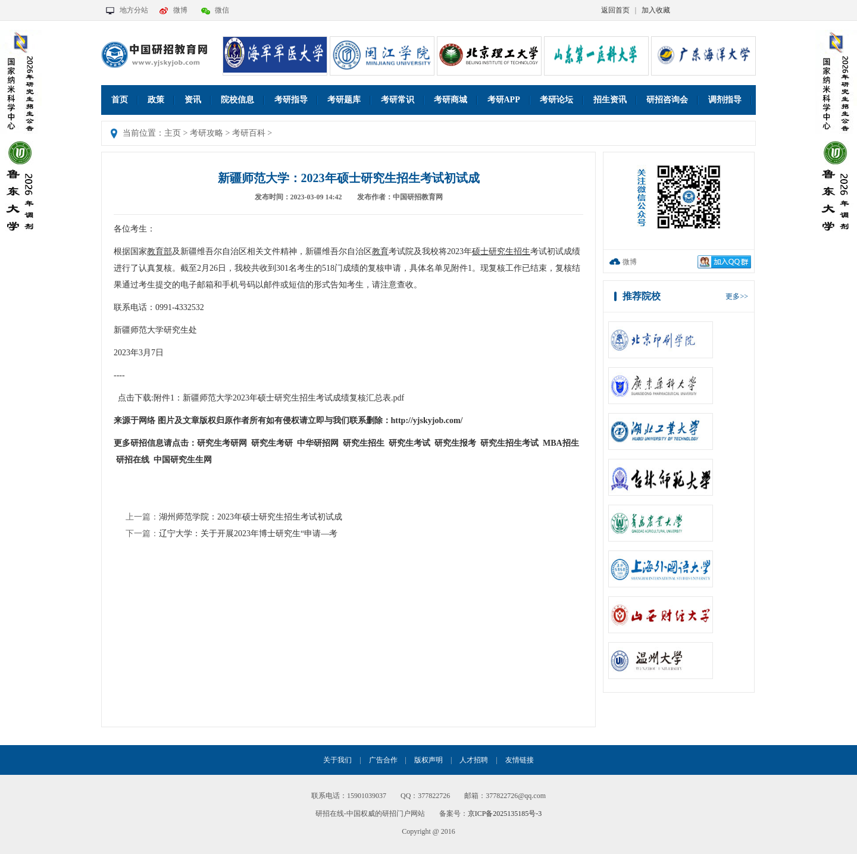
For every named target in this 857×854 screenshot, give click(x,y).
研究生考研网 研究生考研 (245, 443)
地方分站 (134, 10)
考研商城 (450, 99)
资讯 (192, 99)
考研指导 (291, 99)
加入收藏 (656, 10)
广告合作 (383, 760)
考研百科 (248, 133)
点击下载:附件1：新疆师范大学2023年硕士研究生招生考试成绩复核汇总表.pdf (261, 397)
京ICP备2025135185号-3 (505, 813)
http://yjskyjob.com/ (427, 420)
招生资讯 (610, 99)
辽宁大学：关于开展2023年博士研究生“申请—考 (248, 533)
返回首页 (615, 10)
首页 (119, 99)
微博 (180, 10)
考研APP (503, 99)
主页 (172, 133)
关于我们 (337, 760)
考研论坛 (556, 99)
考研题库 (344, 99)
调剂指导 (725, 99)
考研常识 (397, 99)
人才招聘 (473, 760)
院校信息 (237, 99)
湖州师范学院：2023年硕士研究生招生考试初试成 (250, 516)
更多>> (736, 296)
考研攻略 (206, 133)
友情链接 (519, 760)
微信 (222, 10)
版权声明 (428, 760)
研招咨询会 (667, 99)
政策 (156, 99)
